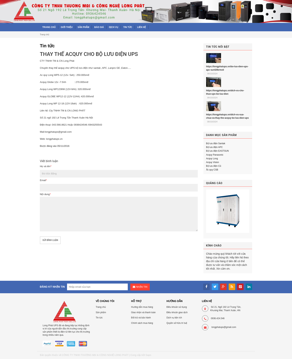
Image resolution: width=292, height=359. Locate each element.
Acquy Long (212, 158)
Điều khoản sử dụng (176, 307)
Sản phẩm (101, 312)
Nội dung (45, 194)
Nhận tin (141, 286)
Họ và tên (45, 166)
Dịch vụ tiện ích (174, 317)
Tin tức (99, 317)
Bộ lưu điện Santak (215, 143)
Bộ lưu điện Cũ (213, 166)
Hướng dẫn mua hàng (142, 307)
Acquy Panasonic (214, 155)
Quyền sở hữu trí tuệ (176, 323)
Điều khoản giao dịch (177, 312)
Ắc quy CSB (212, 169)
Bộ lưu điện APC (214, 147)
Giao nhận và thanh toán (143, 312)
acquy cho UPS (66, 68)
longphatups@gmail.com (224, 327)
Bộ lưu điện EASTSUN (217, 151)
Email (43, 180)
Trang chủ (44, 34)
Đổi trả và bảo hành (141, 317)
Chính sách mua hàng (142, 323)
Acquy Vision (212, 162)
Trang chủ (101, 307)
